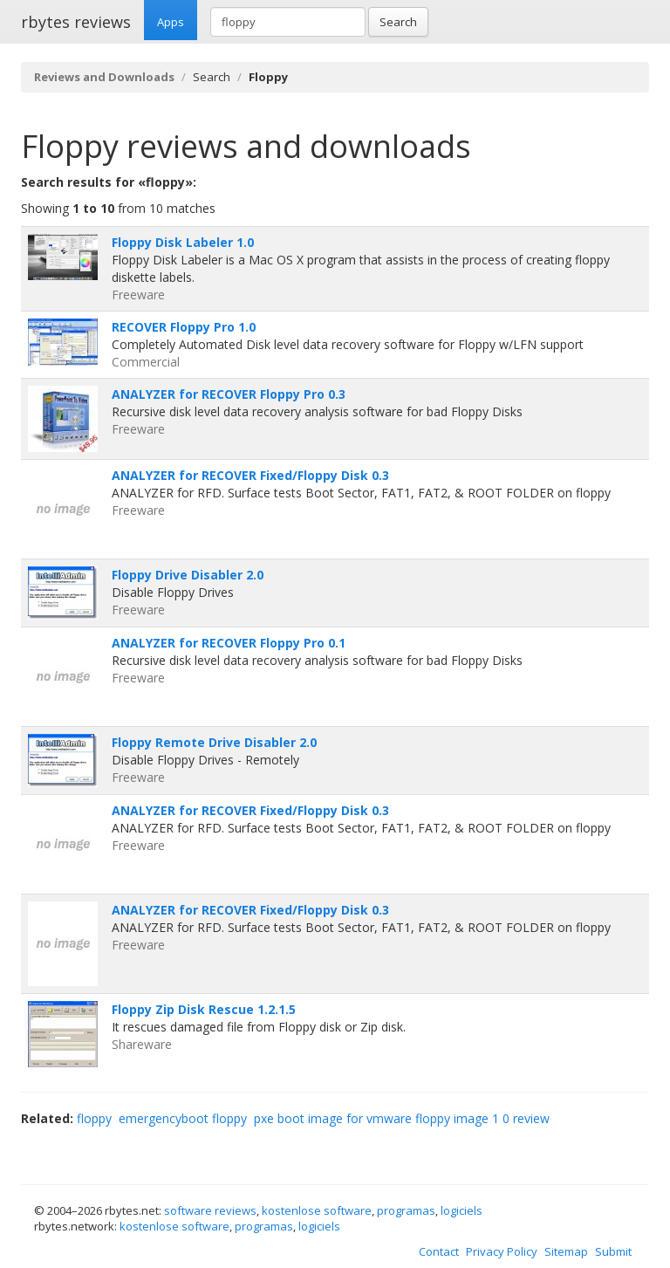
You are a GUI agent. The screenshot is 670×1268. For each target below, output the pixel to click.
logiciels (461, 1210)
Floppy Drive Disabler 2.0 (187, 574)
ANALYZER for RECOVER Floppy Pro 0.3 (228, 394)
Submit (613, 1251)
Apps (170, 22)
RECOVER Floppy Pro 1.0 (184, 327)
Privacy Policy (501, 1251)
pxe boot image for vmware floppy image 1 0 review (402, 1118)
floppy (94, 1118)
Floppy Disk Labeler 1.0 (183, 242)
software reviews (210, 1210)
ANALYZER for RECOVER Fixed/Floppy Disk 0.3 (250, 475)
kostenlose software (317, 1210)
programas (406, 1210)
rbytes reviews (76, 21)
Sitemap (566, 1251)
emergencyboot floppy (183, 1118)
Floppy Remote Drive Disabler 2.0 (214, 742)
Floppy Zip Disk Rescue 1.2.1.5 (204, 1009)
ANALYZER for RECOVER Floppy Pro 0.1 (228, 642)
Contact (439, 1251)
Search (398, 22)
